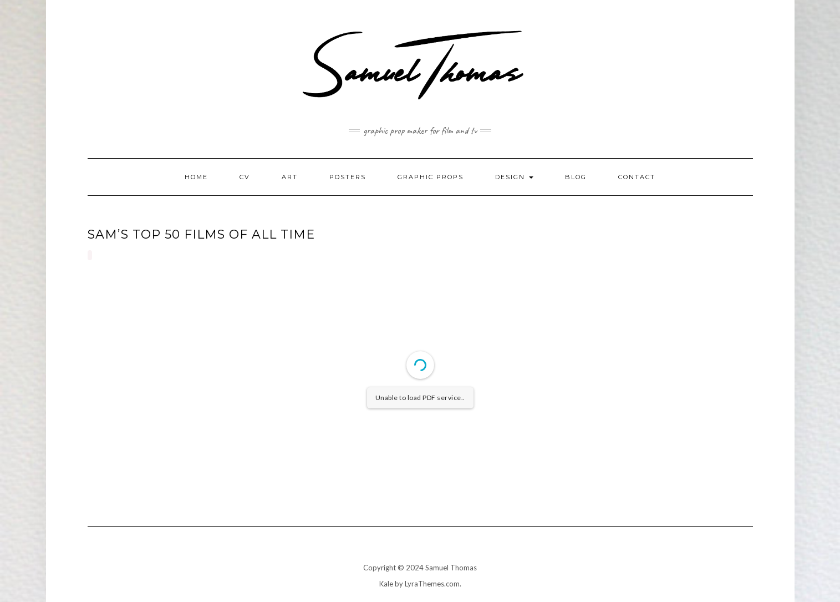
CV (245, 177)
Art (290, 177)
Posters (347, 177)
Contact (636, 177)
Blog (576, 177)
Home (196, 177)
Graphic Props (431, 177)
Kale (386, 583)
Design (514, 177)
